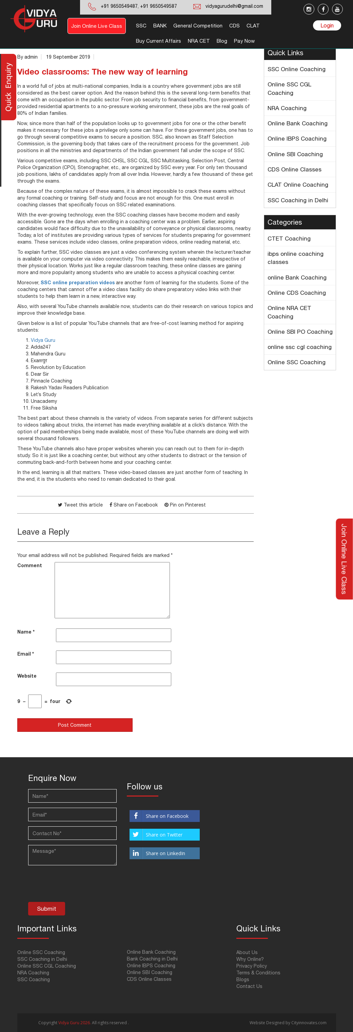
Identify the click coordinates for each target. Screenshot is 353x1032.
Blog (222, 41)
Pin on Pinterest (188, 505)
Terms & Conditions (258, 972)
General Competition (197, 25)
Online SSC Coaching (297, 362)
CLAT (253, 25)
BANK (159, 25)
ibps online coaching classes (295, 257)
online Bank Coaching (297, 277)
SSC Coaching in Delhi (298, 200)
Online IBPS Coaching (297, 138)
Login (327, 25)
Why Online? (250, 959)
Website (27, 676)
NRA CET (199, 41)
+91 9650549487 (119, 6)
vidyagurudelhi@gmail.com (234, 6)
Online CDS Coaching (297, 292)
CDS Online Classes (294, 169)
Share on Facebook (136, 505)
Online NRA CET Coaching (289, 312)
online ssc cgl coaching (300, 347)
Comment (29, 565)
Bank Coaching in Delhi (152, 959)
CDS (234, 25)
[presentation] (79, 885)
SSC (141, 25)
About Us (247, 952)
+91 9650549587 (158, 6)
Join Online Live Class (96, 26)
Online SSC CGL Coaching (289, 88)
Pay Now (244, 41)
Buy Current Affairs (158, 41)
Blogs (242, 979)
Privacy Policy (251, 966)
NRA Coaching (287, 108)
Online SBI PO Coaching (300, 331)
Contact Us (249, 986)
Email (25, 654)
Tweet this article (83, 505)
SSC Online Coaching (297, 69)
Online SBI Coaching (295, 154)
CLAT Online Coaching (298, 184)
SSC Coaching (33, 979)
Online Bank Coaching (298, 123)
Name (26, 632)
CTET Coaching (289, 238)
